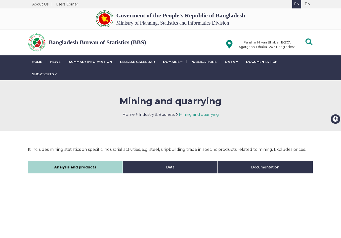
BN (307, 4)
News (55, 61)
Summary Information (90, 61)
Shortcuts (44, 74)
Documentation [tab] (265, 167)
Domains (172, 61)
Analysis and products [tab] (75, 167)
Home (37, 61)
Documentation (262, 61)
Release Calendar (137, 61)
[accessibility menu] (335, 119)
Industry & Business (157, 114)
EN (296, 4)
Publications (204, 61)
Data (231, 61)
